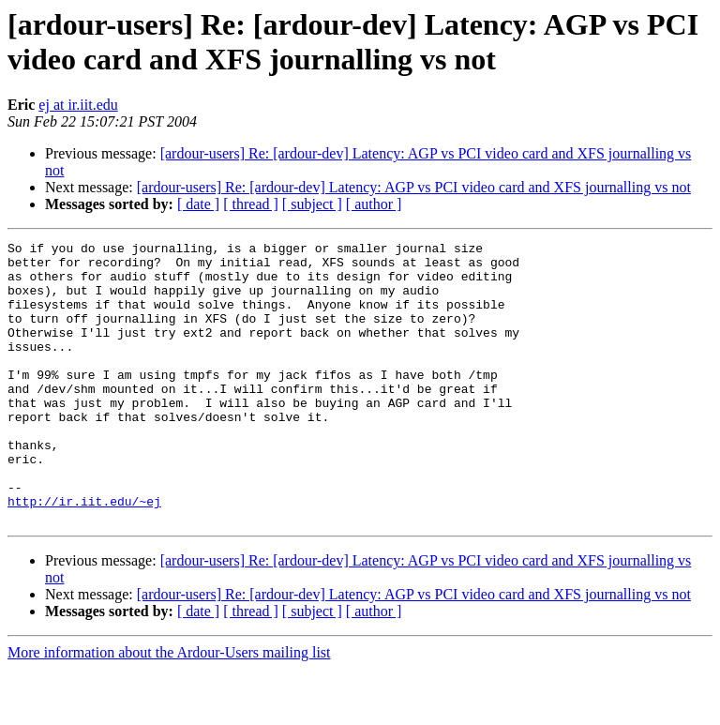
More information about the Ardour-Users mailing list (169, 709)
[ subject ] (312, 204)
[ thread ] (250, 204)
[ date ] (198, 204)
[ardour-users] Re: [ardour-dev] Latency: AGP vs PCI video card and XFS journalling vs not (414, 187)
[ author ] (374, 204)
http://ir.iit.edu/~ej (84, 554)
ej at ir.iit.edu (77, 105)
